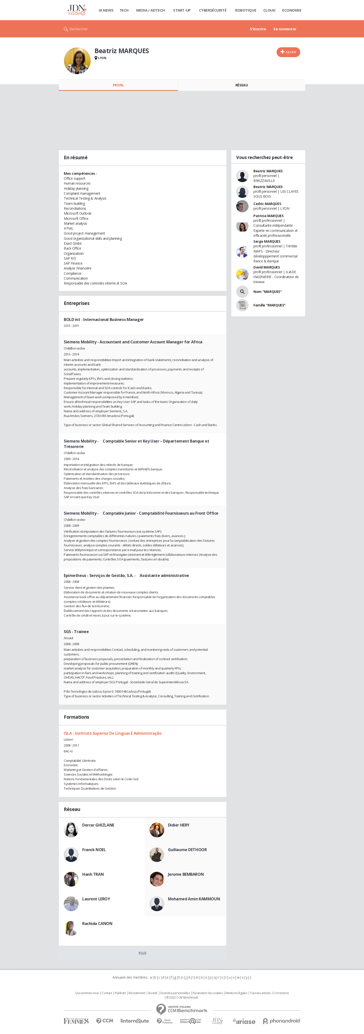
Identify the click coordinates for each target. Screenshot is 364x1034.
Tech (124, 10)
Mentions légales (236, 993)
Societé (152, 993)
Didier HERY (178, 825)
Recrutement (137, 993)
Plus (142, 953)
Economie (291, 10)
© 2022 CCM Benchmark (182, 997)
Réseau (241, 85)
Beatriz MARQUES (268, 171)
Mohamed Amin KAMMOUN (194, 899)
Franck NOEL (94, 849)
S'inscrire (258, 28)
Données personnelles (175, 993)
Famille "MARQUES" (269, 305)
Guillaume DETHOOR (187, 849)
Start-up (182, 10)
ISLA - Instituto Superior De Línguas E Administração (112, 733)
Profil (118, 85)
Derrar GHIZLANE (98, 825)
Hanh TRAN (93, 874)
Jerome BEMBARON (186, 874)
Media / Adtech (150, 10)
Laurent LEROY (96, 899)
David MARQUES (266, 267)
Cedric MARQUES (267, 203)
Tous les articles (260, 993)
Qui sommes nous (87, 993)
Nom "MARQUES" (267, 291)
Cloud (269, 10)
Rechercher (78, 28)
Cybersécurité (213, 10)
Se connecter (285, 28)
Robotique (245, 10)
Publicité (120, 993)
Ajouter (291, 51)
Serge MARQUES (267, 241)
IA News (106, 10)
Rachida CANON (97, 923)
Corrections (281, 993)
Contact (107, 993)
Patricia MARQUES (268, 215)
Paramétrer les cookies (208, 993)
